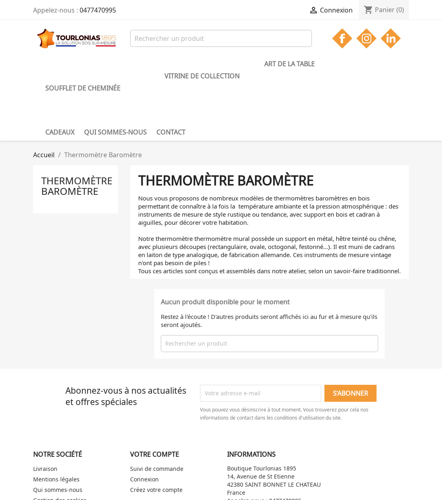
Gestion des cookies (59, 443)
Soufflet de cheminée (82, 63)
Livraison (45, 412)
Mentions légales (56, 422)
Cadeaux (289, 63)
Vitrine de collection (167, 63)
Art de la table (240, 63)
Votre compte (154, 397)
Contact (59, 75)
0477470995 (98, 10)
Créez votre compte (156, 433)
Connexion (144, 422)
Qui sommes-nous (345, 63)
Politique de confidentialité (69, 454)
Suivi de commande (156, 412)
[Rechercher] (221, 38)
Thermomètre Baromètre (76, 129)
